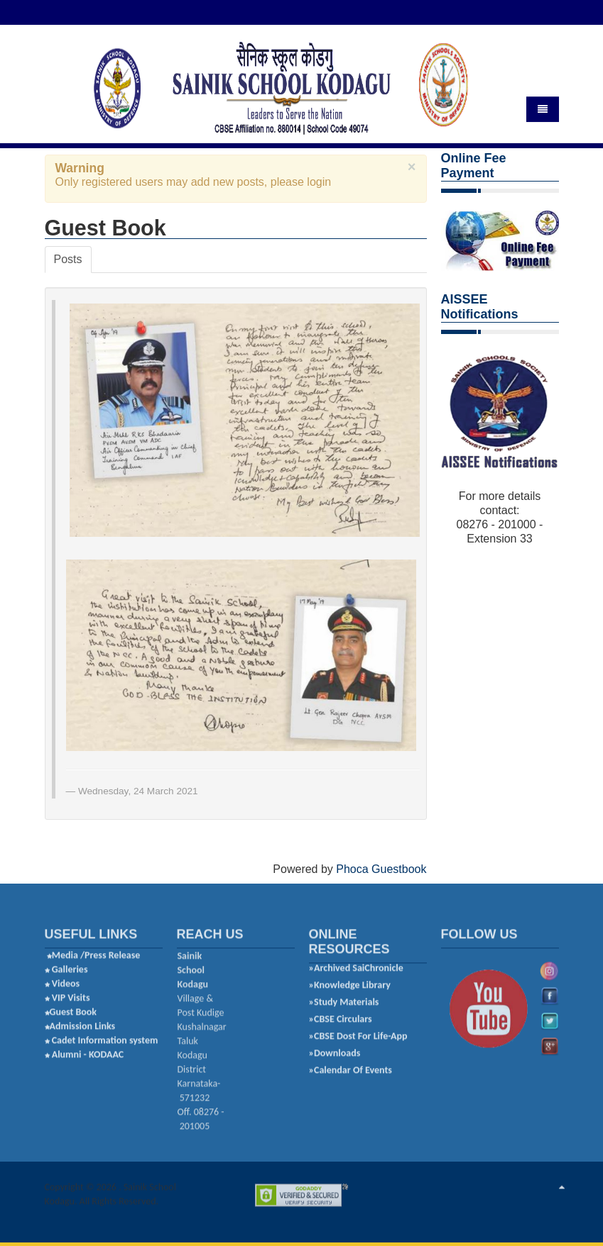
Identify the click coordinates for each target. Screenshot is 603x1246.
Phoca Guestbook (381, 868)
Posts (68, 258)
